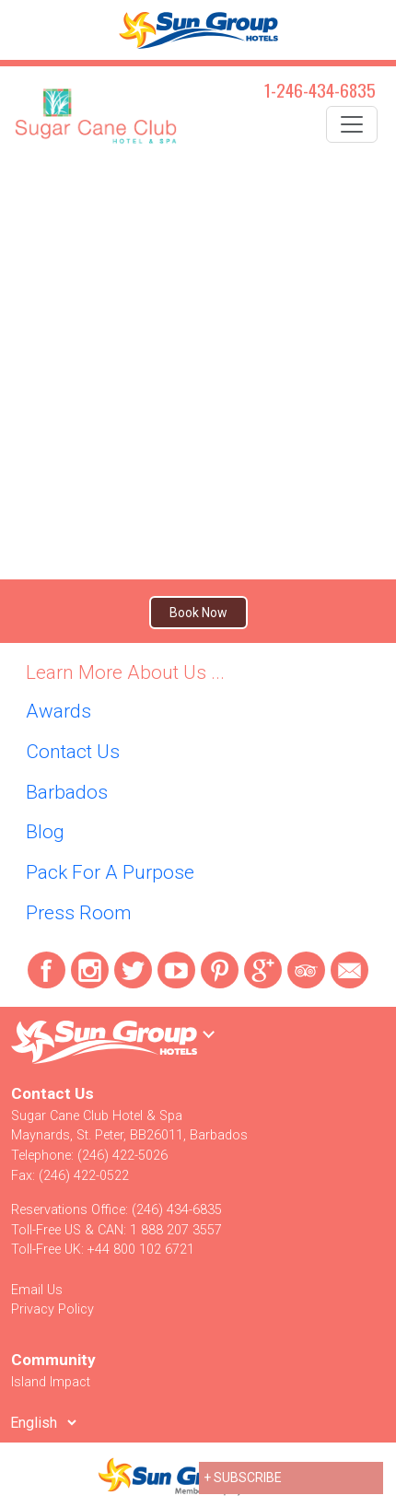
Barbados (67, 792)
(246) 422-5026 (122, 1155)
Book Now (198, 612)
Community (53, 1359)
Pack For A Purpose (110, 872)
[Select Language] (42, 1422)
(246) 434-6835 (177, 1210)
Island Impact (50, 1382)
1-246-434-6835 (320, 89)
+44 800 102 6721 (140, 1249)
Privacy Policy (52, 1309)
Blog (45, 832)
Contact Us (73, 752)
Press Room (78, 913)
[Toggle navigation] (352, 124)
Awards (58, 711)
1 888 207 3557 (176, 1230)
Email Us (37, 1290)
